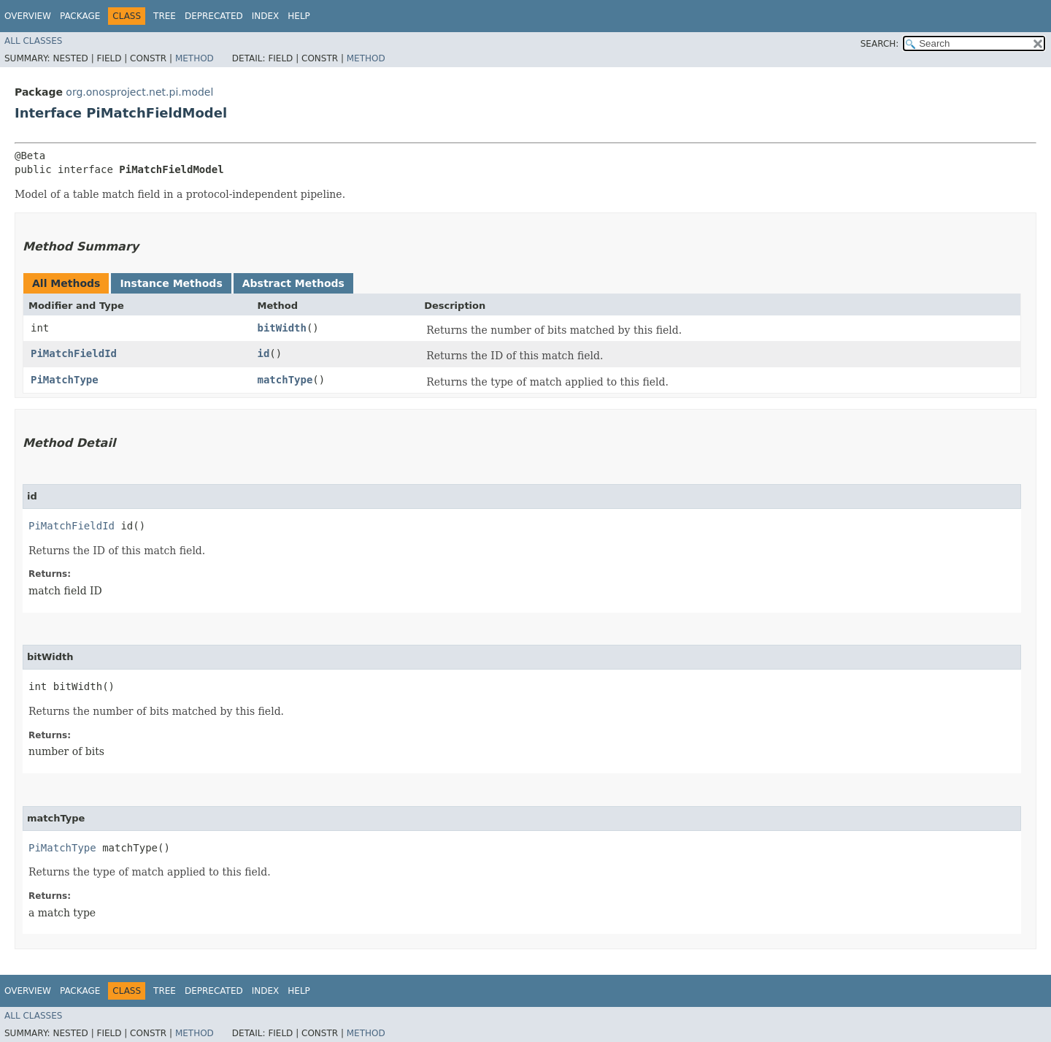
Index (266, 16)
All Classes (33, 41)
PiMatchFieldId (74, 353)
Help (299, 16)
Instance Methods (171, 283)
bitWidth (281, 328)
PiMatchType (65, 380)
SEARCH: (880, 44)
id (263, 353)
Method (194, 58)
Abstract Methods (293, 283)
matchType (284, 380)
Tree (164, 16)
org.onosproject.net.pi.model (139, 92)
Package (80, 16)
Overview (27, 16)
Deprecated (214, 16)
